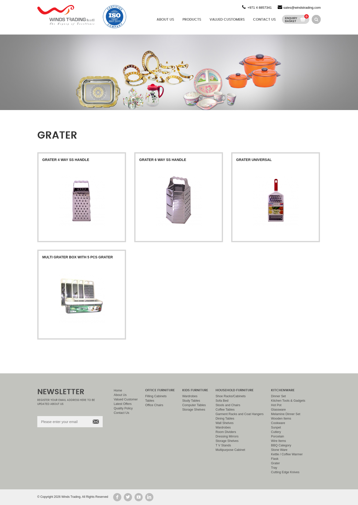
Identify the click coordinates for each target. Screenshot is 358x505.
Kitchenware (283, 390)
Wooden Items (281, 418)
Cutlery (276, 432)
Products (191, 19)
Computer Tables (194, 405)
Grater (275, 463)
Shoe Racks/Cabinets (231, 396)
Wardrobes (189, 396)
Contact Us (264, 19)
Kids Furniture (195, 390)
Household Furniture (235, 390)
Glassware (278, 409)
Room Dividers (226, 432)
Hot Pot (276, 405)
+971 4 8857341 (259, 7)
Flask (274, 459)
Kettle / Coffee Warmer (287, 454)
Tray (274, 467)
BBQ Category (281, 445)
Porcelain (277, 436)
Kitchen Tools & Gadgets (288, 400)
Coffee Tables (225, 409)
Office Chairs (154, 405)
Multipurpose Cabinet (230, 450)
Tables (149, 400)
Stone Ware (279, 450)
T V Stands (223, 445)
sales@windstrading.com (302, 7)
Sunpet (276, 427)
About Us (165, 19)
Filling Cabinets (156, 396)
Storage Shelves (193, 409)
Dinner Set (278, 396)
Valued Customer (126, 399)
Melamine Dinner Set (285, 414)
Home (118, 390)
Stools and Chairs (228, 405)
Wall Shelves (224, 423)
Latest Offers (123, 404)
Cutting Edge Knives (285, 472)
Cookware (278, 423)
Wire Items (278, 441)
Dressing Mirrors (227, 436)
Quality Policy (123, 408)
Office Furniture (160, 390)
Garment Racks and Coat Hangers (240, 414)
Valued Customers (227, 19)
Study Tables (191, 400)
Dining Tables (225, 418)
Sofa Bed (222, 400)
